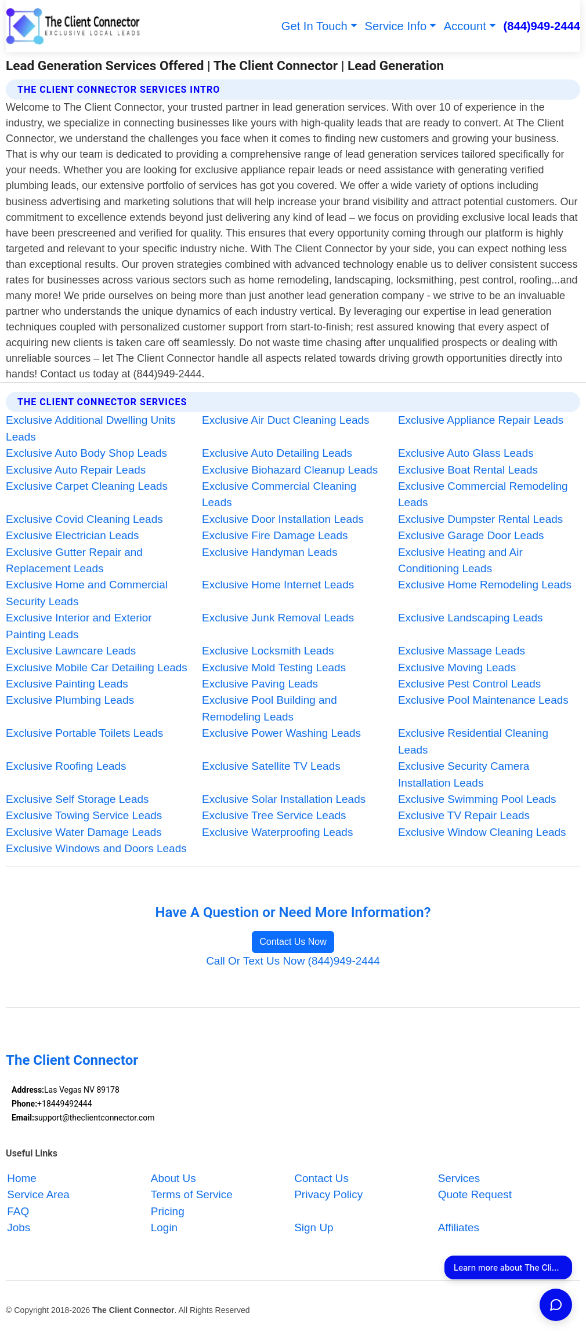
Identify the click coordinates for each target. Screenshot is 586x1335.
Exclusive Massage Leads (461, 651)
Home (22, 1178)
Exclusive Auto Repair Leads (76, 470)
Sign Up (313, 1227)
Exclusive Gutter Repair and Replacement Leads (74, 560)
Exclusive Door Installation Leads (283, 519)
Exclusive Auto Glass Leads (466, 453)
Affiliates (458, 1227)
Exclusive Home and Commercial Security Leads (87, 593)
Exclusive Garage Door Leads (471, 535)
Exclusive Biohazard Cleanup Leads (290, 470)
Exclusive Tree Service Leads (274, 815)
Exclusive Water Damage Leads (84, 832)
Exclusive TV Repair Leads (464, 815)
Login (164, 1227)
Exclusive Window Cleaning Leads (482, 832)
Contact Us (321, 1178)
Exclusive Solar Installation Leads (284, 799)
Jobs (18, 1227)
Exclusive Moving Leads (457, 667)
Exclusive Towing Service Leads (84, 815)
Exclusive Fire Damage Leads (275, 535)
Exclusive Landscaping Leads (470, 618)
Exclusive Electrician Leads (72, 535)
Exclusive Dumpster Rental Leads (480, 519)
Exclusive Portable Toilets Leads (84, 733)
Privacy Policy (328, 1194)
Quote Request (475, 1194)
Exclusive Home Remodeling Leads (484, 585)
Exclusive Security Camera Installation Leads (463, 774)
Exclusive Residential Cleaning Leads (473, 741)
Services (459, 1178)
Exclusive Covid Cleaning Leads (84, 519)
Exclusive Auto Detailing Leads (277, 453)
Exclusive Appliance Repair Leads (480, 420)
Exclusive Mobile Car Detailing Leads (96, 667)
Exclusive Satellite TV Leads (271, 766)
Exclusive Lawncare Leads (71, 651)
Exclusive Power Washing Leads (281, 733)
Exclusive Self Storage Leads (77, 799)
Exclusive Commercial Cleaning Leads (279, 494)
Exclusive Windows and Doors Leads (96, 848)
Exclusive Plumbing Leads (70, 700)
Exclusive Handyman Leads (270, 552)
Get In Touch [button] (314, 26)
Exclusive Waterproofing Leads (277, 832)
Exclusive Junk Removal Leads (278, 618)
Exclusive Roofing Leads (66, 766)
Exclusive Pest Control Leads (469, 684)
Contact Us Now (293, 942)
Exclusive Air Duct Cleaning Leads (285, 420)
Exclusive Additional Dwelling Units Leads (91, 428)
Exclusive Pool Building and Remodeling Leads (269, 708)
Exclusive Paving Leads (260, 684)
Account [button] (465, 26)
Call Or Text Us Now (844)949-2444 (293, 961)
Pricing (168, 1211)
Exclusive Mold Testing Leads (274, 667)
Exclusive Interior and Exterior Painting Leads (79, 626)
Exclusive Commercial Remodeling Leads (483, 494)
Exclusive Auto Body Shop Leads (86, 453)
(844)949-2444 (541, 26)
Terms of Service (192, 1194)
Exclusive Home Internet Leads (278, 585)
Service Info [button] (396, 26)
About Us (173, 1178)
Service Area (38, 1194)
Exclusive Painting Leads (67, 684)
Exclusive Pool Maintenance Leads (483, 700)
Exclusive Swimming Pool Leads (477, 799)
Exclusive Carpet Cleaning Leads (87, 486)
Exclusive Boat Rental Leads (468, 470)
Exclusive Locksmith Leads (268, 651)
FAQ (18, 1211)
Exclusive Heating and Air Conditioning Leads (460, 560)
